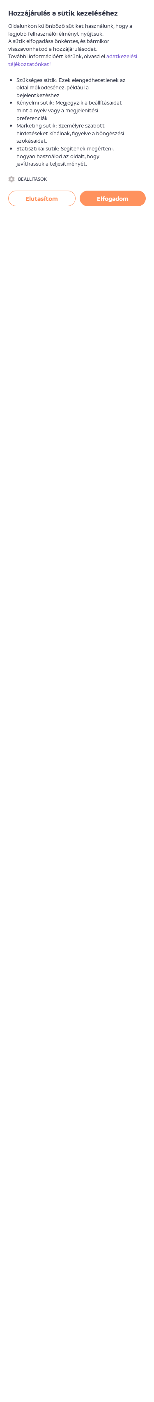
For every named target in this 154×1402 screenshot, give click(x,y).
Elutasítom (41, 198)
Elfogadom (113, 198)
